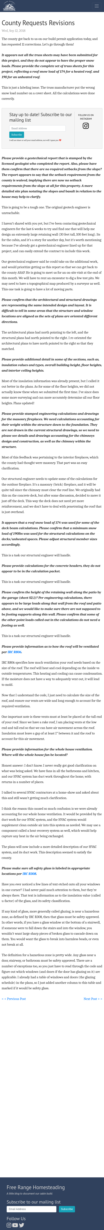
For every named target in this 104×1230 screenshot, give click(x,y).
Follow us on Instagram (86, 117)
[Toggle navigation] (96, 6)
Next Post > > (93, 999)
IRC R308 (29, 874)
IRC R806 (14, 652)
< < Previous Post (14, 999)
